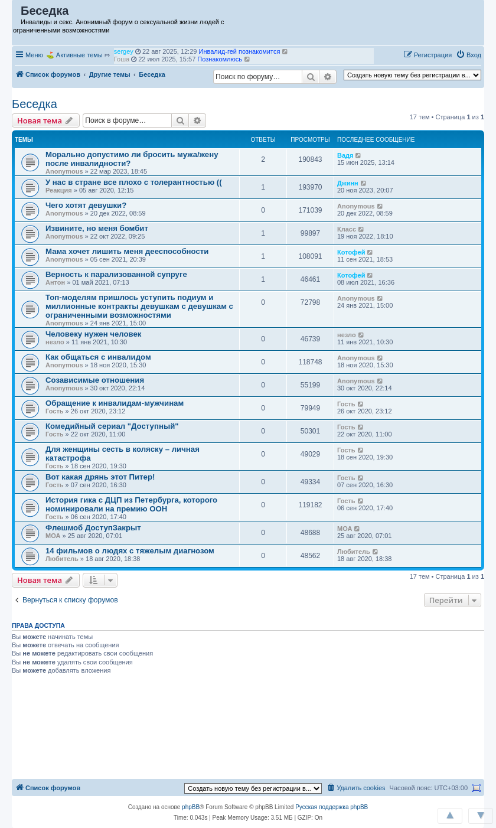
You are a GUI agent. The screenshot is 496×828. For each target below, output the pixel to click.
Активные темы (79, 54)
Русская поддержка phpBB (331, 807)
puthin (123, 51)
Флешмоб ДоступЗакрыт (93, 527)
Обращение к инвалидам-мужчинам (114, 403)
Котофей (351, 252)
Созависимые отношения (94, 380)
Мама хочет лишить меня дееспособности (126, 251)
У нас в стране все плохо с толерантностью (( (133, 182)
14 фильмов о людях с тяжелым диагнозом (129, 550)
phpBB (191, 807)
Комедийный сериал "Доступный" (112, 426)
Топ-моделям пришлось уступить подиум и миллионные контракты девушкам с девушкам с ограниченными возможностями (139, 306)
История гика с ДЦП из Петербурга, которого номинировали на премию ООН (131, 504)
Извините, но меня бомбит (96, 228)
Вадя (345, 155)
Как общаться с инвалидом (98, 357)
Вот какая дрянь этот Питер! (100, 476)
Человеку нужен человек (93, 334)
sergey (123, 59)
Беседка (34, 103)
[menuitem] (468, 55)
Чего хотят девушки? (85, 205)
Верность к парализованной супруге (116, 274)
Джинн (347, 183)
